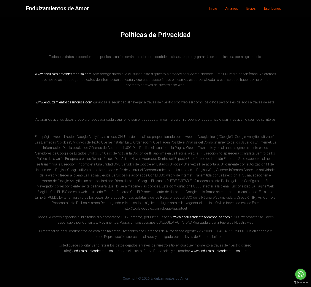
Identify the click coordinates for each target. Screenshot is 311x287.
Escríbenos (273, 8)
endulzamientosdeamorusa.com (96, 251)
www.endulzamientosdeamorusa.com (72, 74)
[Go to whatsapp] (300, 274)
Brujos (253, 8)
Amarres (234, 8)
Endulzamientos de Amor (57, 8)
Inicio (217, 8)
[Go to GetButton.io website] (301, 282)
